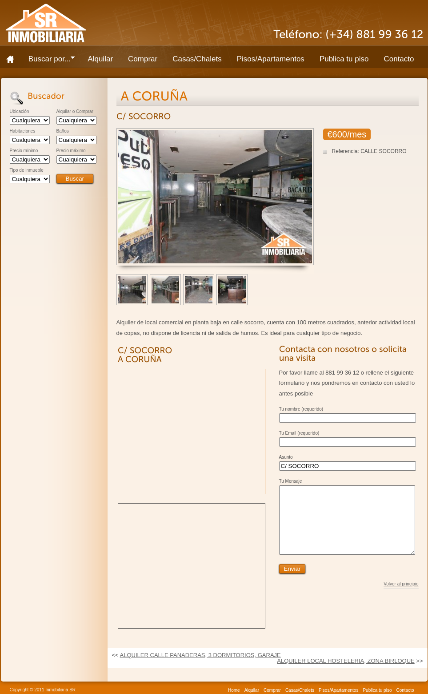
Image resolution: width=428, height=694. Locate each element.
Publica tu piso (344, 59)
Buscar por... (48, 61)
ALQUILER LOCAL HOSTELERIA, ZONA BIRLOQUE (345, 661)
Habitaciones (23, 131)
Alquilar (100, 59)
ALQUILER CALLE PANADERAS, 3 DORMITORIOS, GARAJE (200, 655)
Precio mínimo (24, 151)
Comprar (142, 59)
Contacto (399, 59)
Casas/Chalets (197, 59)
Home (13, 59)
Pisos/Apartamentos (270, 59)
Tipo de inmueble (27, 170)
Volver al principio (401, 597)
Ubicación (19, 111)
